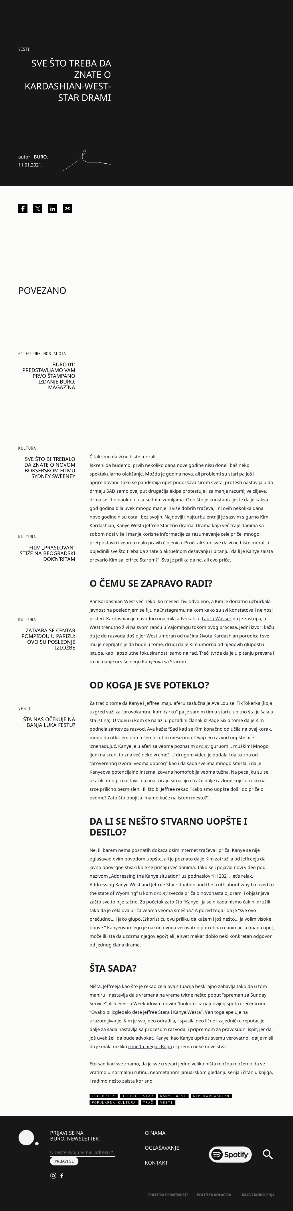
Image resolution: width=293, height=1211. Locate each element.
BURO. (41, 157)
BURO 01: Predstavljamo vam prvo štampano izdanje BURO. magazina (48, 376)
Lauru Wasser (216, 618)
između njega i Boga (150, 1046)
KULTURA (27, 448)
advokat (144, 1038)
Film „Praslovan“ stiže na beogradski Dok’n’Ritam (47, 553)
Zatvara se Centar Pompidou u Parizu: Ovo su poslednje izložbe (48, 639)
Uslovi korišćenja (257, 1194)
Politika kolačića (214, 1194)
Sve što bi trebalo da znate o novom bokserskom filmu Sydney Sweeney (49, 467)
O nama (155, 1132)
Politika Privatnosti (168, 1194)
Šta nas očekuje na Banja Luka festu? (49, 722)
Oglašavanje (162, 1147)
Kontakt (156, 1162)
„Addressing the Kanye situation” (144, 876)
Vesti (24, 49)
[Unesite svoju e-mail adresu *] (82, 1152)
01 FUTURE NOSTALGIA (42, 353)
